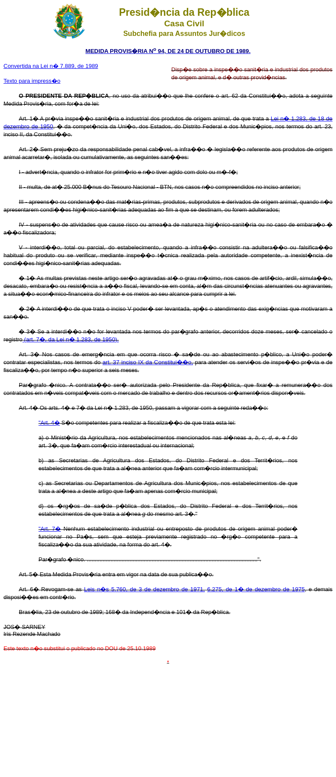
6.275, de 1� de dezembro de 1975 (256, 589)
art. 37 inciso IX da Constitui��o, (147, 362)
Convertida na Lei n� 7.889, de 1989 (51, 66)
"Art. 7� (49, 528)
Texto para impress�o (32, 81)
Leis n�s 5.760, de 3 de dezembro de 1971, (144, 589)
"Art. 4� (49, 422)
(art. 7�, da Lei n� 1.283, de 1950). (70, 339)
